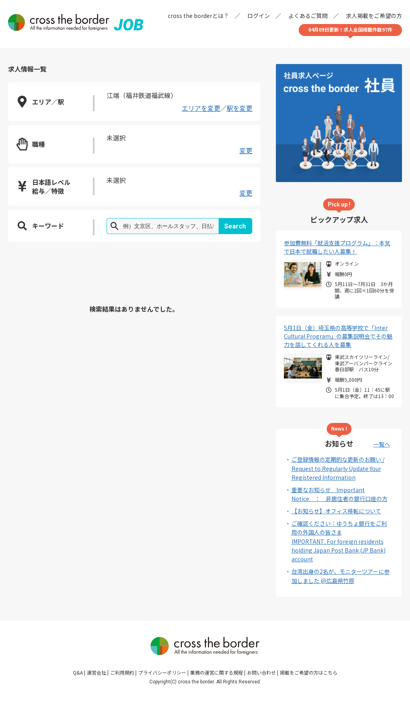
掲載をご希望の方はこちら (309, 672)
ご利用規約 (122, 672)
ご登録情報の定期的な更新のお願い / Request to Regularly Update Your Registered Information (337, 468)
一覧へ (381, 444)
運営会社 (96, 672)
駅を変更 (239, 108)
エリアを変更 (201, 108)
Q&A (78, 672)
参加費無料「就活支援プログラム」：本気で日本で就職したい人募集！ (337, 247)
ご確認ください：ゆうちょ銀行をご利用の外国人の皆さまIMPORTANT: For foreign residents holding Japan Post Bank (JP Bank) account (339, 541)
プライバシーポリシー (162, 672)
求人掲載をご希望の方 (374, 16)
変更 (245, 150)
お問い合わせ (261, 672)
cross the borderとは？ (198, 16)
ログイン (258, 16)
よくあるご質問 (308, 16)
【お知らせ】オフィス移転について (336, 511)
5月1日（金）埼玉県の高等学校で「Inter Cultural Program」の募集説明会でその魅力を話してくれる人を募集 (338, 336)
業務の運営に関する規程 (216, 672)
